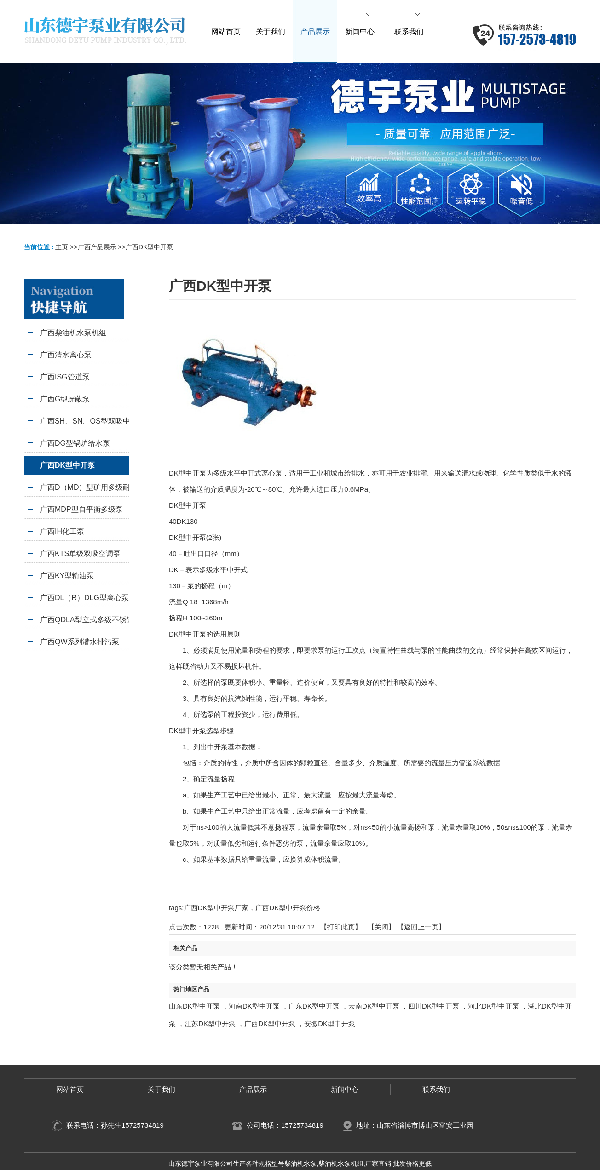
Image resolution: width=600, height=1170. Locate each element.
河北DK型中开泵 (493, 1006)
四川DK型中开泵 (433, 1006)
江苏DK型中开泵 (210, 1023)
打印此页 (341, 927)
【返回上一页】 (421, 927)
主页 (61, 247)
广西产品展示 (97, 247)
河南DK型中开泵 (254, 1006)
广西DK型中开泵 (149, 247)
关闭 (381, 927)
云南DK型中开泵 (373, 1006)
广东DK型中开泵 (314, 1006)
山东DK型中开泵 (194, 1006)
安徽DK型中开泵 (329, 1023)
